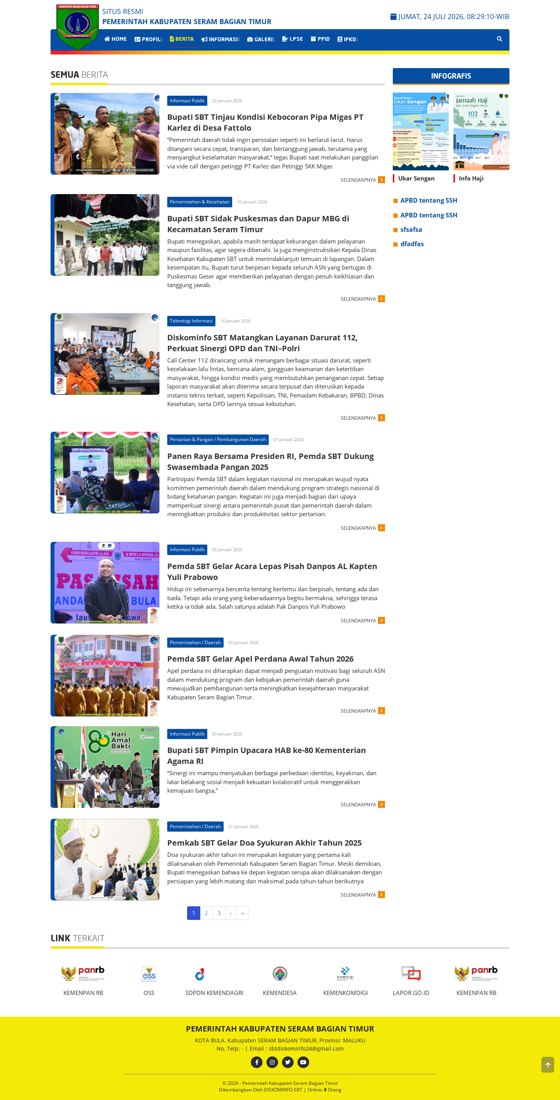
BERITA (182, 39)
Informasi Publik (187, 100)
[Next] (231, 913)
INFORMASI (220, 39)
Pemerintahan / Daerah (195, 642)
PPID (320, 39)
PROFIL (149, 39)
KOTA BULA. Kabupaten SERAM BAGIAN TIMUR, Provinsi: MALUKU (280, 1040)
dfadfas (412, 244)
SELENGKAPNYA (358, 180)
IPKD (348, 39)
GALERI (261, 39)
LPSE (292, 39)
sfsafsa (411, 229)
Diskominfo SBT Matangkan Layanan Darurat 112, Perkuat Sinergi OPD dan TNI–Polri (262, 343)
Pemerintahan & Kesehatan (199, 201)
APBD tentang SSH (429, 200)
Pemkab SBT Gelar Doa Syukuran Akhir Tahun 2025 (264, 842)
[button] (547, 1065)
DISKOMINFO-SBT (284, 1089)
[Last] (242, 913)
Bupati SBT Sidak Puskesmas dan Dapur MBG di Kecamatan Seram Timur (258, 224)
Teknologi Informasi (191, 320)
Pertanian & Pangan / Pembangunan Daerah (218, 439)
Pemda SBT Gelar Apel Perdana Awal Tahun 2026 (260, 658)
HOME (115, 39)
